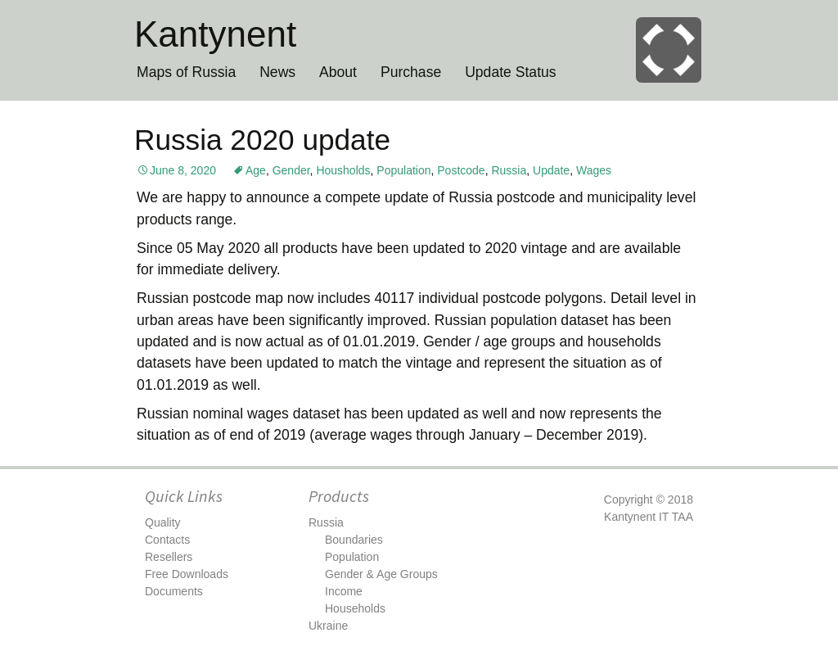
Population (403, 170)
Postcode (460, 170)
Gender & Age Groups (381, 574)
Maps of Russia (186, 72)
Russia (508, 170)
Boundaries (354, 539)
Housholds (343, 170)
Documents (174, 591)
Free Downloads (186, 574)
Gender (291, 170)
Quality (163, 522)
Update (551, 170)
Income (344, 591)
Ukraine (328, 625)
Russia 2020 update (262, 140)
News (277, 72)
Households (355, 608)
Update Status (510, 72)
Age (256, 170)
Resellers (168, 556)
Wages (593, 170)
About (338, 72)
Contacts (167, 539)
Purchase (411, 72)
